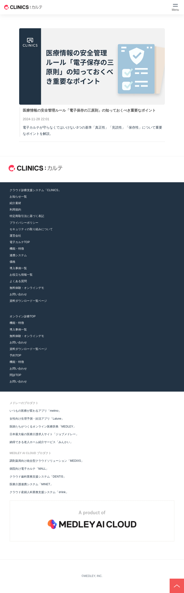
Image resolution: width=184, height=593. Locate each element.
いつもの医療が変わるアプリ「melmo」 (35, 410)
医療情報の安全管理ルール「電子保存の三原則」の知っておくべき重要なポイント (89, 110)
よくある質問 (18, 281)
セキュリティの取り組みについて (31, 229)
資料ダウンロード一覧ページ (28, 300)
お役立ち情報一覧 (21, 274)
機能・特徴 (17, 248)
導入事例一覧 (18, 268)
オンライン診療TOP (22, 316)
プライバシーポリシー (24, 222)
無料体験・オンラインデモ (27, 288)
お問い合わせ (18, 294)
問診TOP (15, 375)
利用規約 (15, 209)
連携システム (18, 255)
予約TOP (15, 355)
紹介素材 (15, 203)
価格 (12, 261)
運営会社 (15, 235)
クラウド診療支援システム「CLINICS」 (35, 190)
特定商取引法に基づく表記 (27, 216)
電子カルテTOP (20, 242)
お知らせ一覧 (18, 196)
